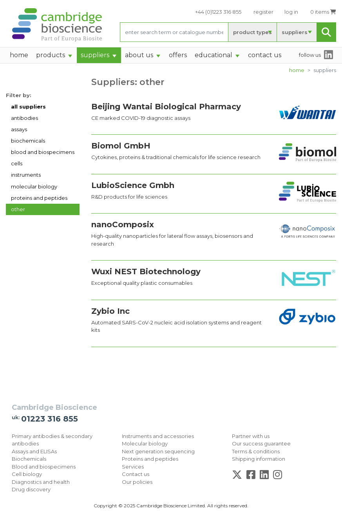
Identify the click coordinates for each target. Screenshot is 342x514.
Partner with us (251, 436)
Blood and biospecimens (44, 466)
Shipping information (258, 459)
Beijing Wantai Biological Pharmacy (166, 106)
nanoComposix (122, 224)
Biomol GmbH (120, 145)
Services (133, 466)
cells (16, 163)
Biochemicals (29, 459)
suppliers (295, 32)
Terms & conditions (256, 451)
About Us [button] (139, 55)
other (18, 209)
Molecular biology (145, 443)
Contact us (135, 474)
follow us (310, 55)
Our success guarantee (261, 443)
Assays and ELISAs (34, 451)
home (19, 55)
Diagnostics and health (41, 482)
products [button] (50, 55)
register (263, 12)
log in (291, 12)
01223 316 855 (49, 419)
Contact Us (264, 55)
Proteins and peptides (150, 459)
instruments (26, 175)
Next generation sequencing (158, 451)
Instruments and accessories (158, 436)
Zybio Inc (110, 311)
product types (252, 32)
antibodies (24, 118)
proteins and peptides (39, 198)
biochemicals (28, 141)
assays (19, 129)
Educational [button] (213, 55)
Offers (178, 55)
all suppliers (28, 106)
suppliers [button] (95, 55)
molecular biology (34, 186)
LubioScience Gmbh (132, 185)
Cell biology (27, 474)
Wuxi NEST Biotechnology (146, 271)
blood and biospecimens (42, 152)
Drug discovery (31, 489)
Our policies (137, 482)
